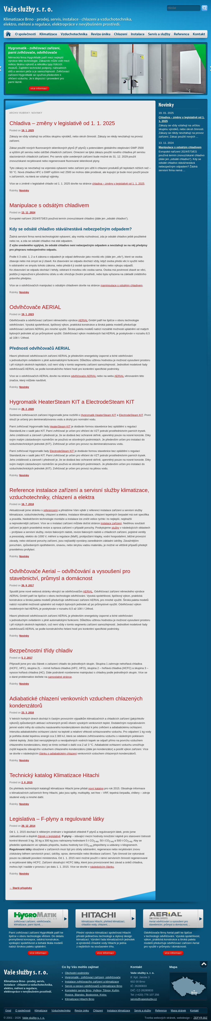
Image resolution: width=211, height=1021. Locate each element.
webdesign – (184, 1017)
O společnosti (25, 34)
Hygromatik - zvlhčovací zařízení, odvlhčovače (93, 977)
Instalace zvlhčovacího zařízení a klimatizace (92, 981)
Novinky (24, 190)
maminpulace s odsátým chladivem (121, 285)
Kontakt (199, 34)
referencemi (50, 510)
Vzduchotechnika (74, 34)
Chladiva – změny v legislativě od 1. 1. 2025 (62, 123)
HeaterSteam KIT (60, 426)
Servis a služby (159, 34)
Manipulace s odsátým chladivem (49, 205)
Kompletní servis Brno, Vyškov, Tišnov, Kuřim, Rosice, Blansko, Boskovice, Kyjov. (92, 992)
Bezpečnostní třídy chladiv (41, 650)
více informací (39, 88)
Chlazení (120, 34)
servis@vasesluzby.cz (144, 999)
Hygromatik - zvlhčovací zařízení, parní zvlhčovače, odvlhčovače (34, 50)
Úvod (8, 34)
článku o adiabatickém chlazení (58, 753)
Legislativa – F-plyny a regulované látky (57, 819)
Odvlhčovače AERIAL (35, 307)
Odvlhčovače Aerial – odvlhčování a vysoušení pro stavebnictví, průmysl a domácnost (70, 574)
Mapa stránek (178, 1010)
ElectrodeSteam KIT (131, 415)
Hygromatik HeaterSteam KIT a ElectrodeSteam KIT (72, 402)
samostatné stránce (60, 676)
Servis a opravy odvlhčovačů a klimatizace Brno (93, 986)
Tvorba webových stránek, (160, 1017)
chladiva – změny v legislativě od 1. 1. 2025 (118, 183)
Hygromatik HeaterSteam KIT (98, 415)
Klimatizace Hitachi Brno (79, 999)
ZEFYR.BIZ (200, 1017)
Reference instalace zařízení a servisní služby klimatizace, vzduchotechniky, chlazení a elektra (79, 493)
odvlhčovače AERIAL (83, 376)
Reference (161, 1010)
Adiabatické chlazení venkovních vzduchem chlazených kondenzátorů (76, 702)
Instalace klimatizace (137, 34)
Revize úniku (100, 34)
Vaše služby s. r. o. (33, 1017)
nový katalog (96, 788)
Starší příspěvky (21, 888)
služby (115, 527)
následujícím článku (102, 866)
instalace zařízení (111, 523)
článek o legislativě (49, 836)
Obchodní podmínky (77, 972)
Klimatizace (48, 34)
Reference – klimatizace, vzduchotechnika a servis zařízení (181, 34)
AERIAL (83, 320)
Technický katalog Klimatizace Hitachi (54, 775)
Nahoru (204, 964)
